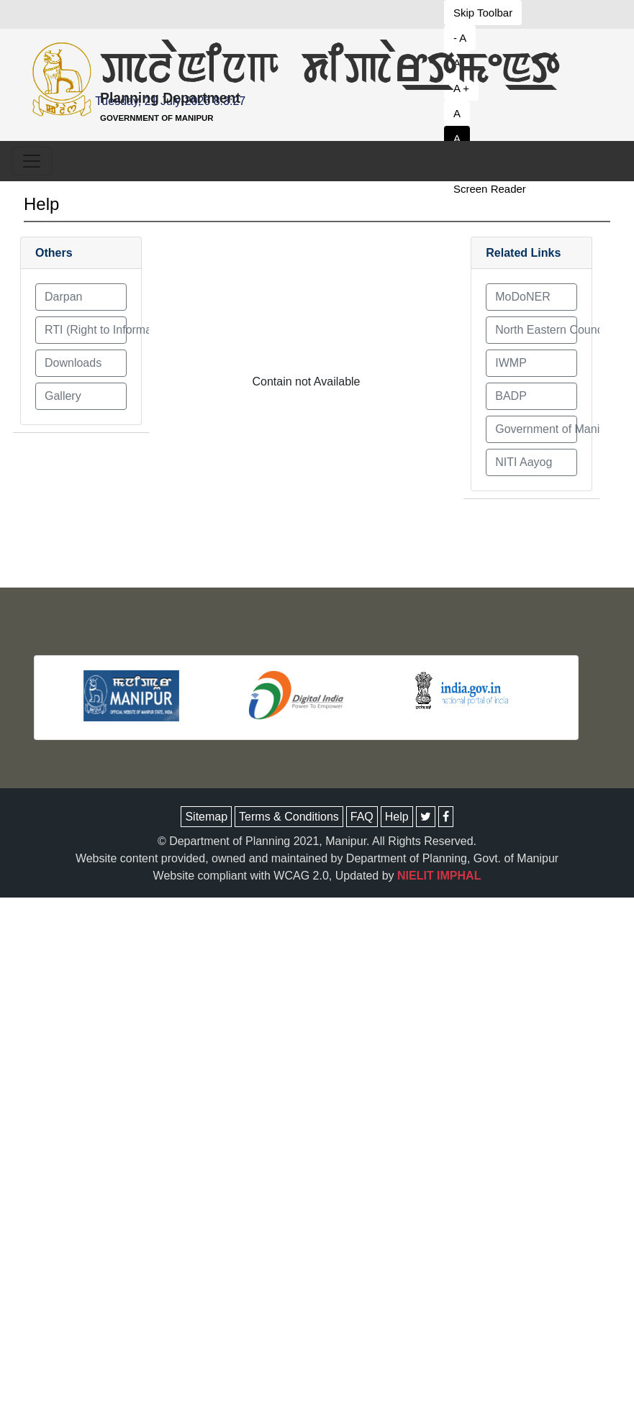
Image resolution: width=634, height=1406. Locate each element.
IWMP (511, 363)
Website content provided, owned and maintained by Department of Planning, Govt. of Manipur (317, 858)
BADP (511, 396)
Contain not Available (306, 381)
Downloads (73, 363)
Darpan (63, 297)
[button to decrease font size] (491, 12)
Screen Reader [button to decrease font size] (489, 189)
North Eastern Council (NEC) (536, 330)
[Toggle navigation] (32, 161)
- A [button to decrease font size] (459, 38)
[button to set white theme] (491, 138)
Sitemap (206, 817)
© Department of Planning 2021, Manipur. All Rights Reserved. (317, 841)
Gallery (63, 396)
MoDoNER (522, 297)
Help (41, 204)
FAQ (361, 817)
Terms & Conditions (289, 817)
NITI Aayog (523, 462)
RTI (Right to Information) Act (86, 330)
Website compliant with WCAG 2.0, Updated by (317, 875)
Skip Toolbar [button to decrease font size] (482, 12)
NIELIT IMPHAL (439, 875)
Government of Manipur (536, 429)
